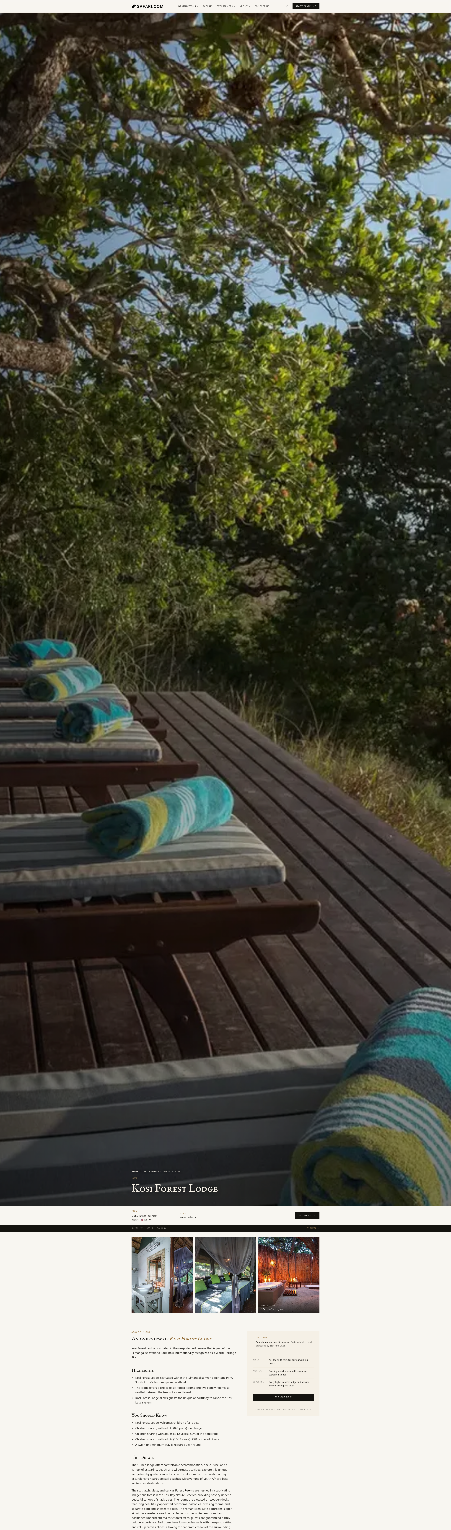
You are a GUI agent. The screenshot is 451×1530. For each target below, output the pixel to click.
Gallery (161, 1228)
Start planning (306, 6)
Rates (150, 1228)
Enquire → (313, 1228)
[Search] (287, 6)
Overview (137, 1228)
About (245, 6)
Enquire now (307, 1215)
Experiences (226, 6)
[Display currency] (145, 1219)
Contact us (261, 6)
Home (135, 1171)
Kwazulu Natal (172, 1171)
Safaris (208, 6)
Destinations (188, 6)
